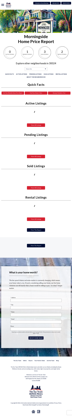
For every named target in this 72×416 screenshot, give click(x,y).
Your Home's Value (39, 360)
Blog (57, 360)
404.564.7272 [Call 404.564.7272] (55, 3)
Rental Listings (61, 74)
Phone (12, 326)
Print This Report (36, 230)
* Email (12, 319)
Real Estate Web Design (29, 405)
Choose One (29, 69)
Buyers (31, 360)
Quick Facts (9, 74)
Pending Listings (35, 74)
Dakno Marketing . (43, 405)
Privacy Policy (57, 403)
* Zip (11, 305)
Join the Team (50, 360)
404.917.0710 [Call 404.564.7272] (66, 3)
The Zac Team (17, 360)
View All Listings (36, 125)
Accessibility (49, 403)
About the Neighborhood (36, 77)
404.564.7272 (28, 376)
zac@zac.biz (44, 376)
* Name (12, 312)
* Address (13, 298)
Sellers (25, 360)
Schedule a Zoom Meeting (40, 3)
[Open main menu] (3, 5)
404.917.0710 (36, 376)
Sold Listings (48, 74)
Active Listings (21, 74)
